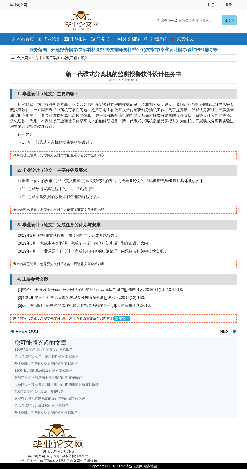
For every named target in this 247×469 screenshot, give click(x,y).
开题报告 (75, 39)
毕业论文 (49, 39)
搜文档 (229, 20)
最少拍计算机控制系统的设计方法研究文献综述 (49, 398)
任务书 (100, 39)
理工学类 (53, 58)
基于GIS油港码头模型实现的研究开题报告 (46, 412)
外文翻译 (128, 39)
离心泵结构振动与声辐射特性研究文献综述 (46, 356)
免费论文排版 (182, 40)
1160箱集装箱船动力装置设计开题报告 (43, 349)
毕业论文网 (19, 58)
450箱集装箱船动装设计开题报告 (39, 391)
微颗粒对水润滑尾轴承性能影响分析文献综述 (48, 377)
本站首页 (22, 39)
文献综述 (155, 39)
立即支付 (122, 318)
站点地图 (150, 466)
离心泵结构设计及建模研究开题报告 (41, 405)
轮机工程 (70, 58)
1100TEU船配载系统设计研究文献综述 (43, 370)
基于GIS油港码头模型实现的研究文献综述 (46, 363)
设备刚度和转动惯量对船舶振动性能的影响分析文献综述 (56, 384)
